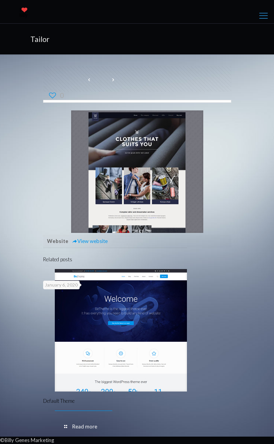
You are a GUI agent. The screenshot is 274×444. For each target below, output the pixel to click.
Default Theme (59, 401)
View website (90, 241)
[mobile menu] (263, 15)
